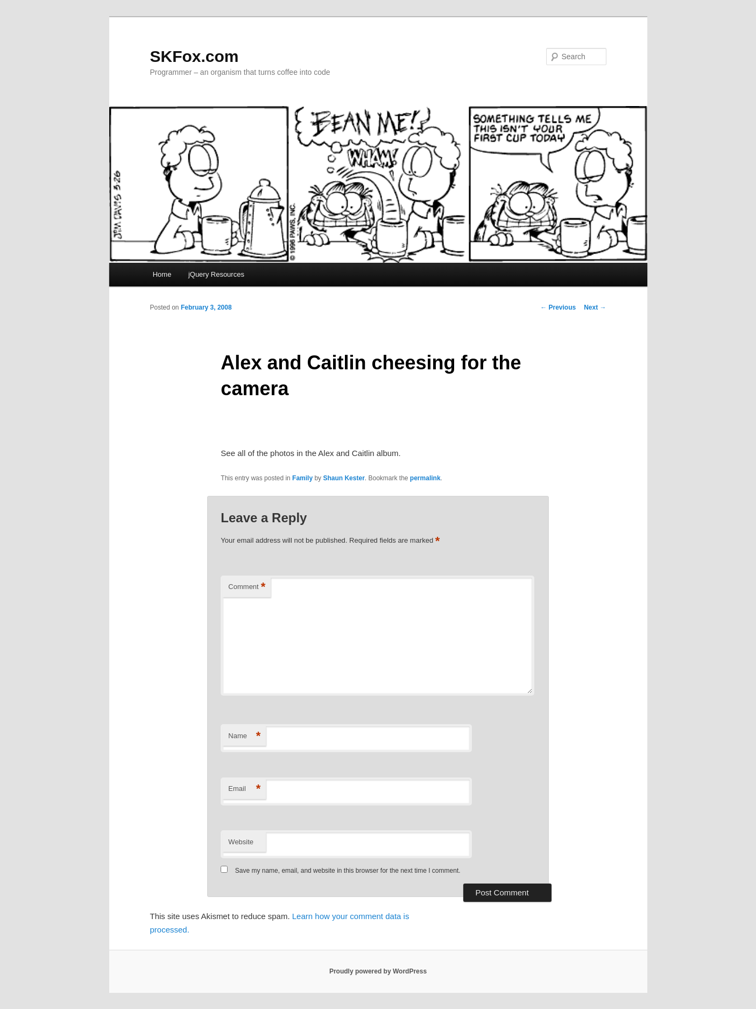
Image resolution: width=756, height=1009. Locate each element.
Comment (246, 587)
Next (595, 307)
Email (244, 789)
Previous (558, 307)
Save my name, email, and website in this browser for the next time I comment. (348, 870)
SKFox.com (194, 56)
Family (302, 478)
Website (240, 842)
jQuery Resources (216, 274)
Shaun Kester (343, 478)
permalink (425, 478)
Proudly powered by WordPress (378, 971)
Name (244, 736)
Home (162, 274)
